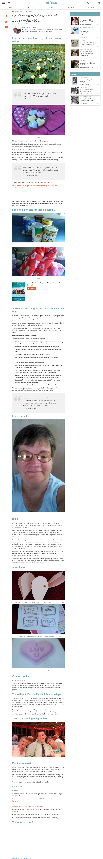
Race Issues (83, 87)
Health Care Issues (86, 96)
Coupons (82, 40)
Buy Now (31, 288)
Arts (10, 7)
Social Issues (84, 18)
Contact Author (26, 33)
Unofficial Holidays (86, 49)
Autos (30, 7)
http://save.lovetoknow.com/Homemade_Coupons (27, 806)
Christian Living (85, 60)
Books (50, 7)
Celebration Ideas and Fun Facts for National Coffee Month (86, 53)
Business (71, 7)
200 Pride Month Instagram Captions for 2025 (87, 32)
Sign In (89, 3)
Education (91, 7)
